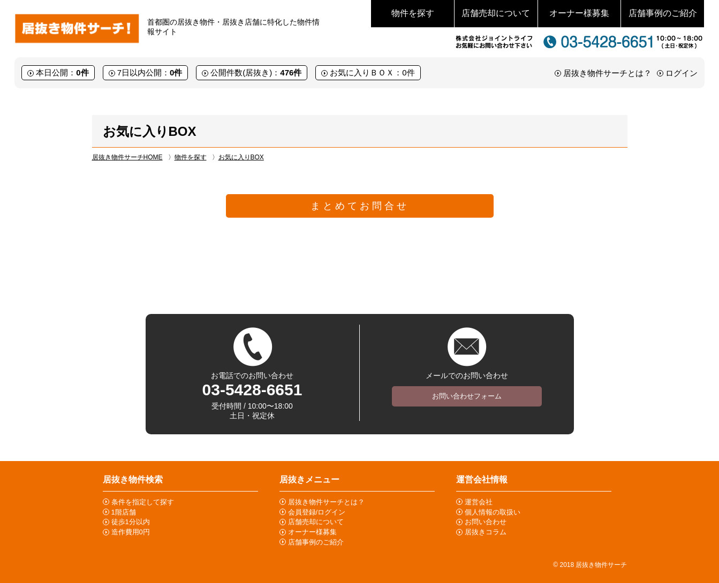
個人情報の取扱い (492, 512)
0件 (82, 72)
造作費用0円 (130, 532)
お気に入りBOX (241, 157)
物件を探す (412, 13)
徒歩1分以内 (130, 522)
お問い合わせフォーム (467, 396)
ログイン (681, 73)
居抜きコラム (485, 532)
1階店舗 (123, 512)
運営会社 (479, 502)
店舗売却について (495, 13)
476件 (290, 72)
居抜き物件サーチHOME (127, 157)
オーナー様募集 (579, 13)
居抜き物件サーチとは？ (607, 73)
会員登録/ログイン (317, 512)
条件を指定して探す (142, 502)
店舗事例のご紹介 (663, 13)
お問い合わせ (485, 522)
